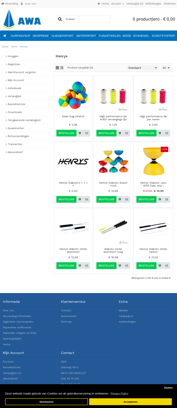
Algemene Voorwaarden (18, 321)
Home (6, 344)
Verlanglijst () (12, 373)
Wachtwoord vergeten (22, 72)
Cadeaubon (126, 316)
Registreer (14, 64)
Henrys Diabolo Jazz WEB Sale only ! (153, 184)
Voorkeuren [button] (46, 401)
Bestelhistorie (16, 104)
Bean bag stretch (73, 116)
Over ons (8, 310)
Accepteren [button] (130, 401)
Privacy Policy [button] (119, 393)
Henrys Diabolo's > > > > (73, 184)
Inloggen (13, 56)
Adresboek (14, 88)
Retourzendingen (18, 136)
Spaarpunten (16, 128)
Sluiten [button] (168, 387)
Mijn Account (16, 80)
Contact (66, 310)
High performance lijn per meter (153, 118)
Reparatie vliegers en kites (19, 332)
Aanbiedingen (127, 321)
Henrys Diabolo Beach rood (113, 184)
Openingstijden (12, 338)
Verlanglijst (14, 96)
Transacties (15, 144)
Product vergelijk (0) (80, 67)
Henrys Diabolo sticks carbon (153, 250)
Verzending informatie (17, 316)
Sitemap (66, 321)
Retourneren (69, 316)
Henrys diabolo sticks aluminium (73, 250)
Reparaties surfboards (17, 327)
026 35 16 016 (70, 378)
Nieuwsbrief (15, 152)
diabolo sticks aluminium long (113, 250)
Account (8, 361)
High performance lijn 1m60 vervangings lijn (113, 118)
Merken (123, 310)
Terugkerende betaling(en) (24, 120)
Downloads (15, 112)
